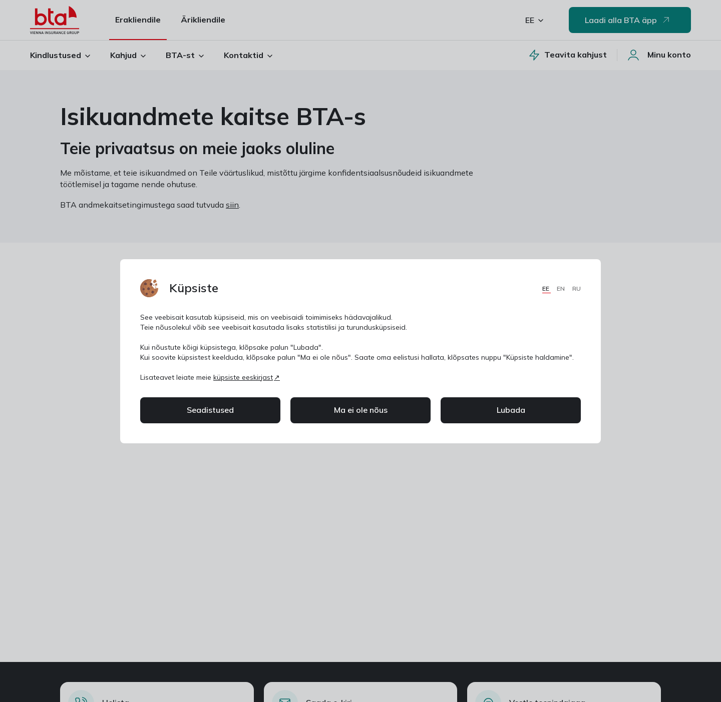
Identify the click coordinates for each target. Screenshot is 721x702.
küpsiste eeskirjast (243, 377)
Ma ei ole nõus (361, 410)
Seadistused (210, 410)
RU (576, 288)
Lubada (511, 410)
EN (561, 288)
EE (546, 288)
